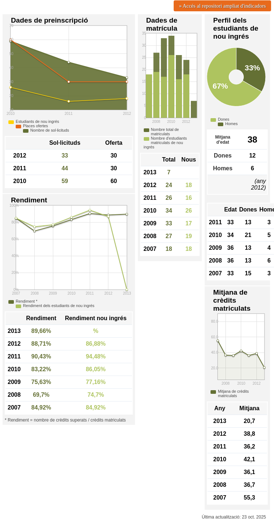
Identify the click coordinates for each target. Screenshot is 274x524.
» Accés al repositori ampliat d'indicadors (222, 6)
